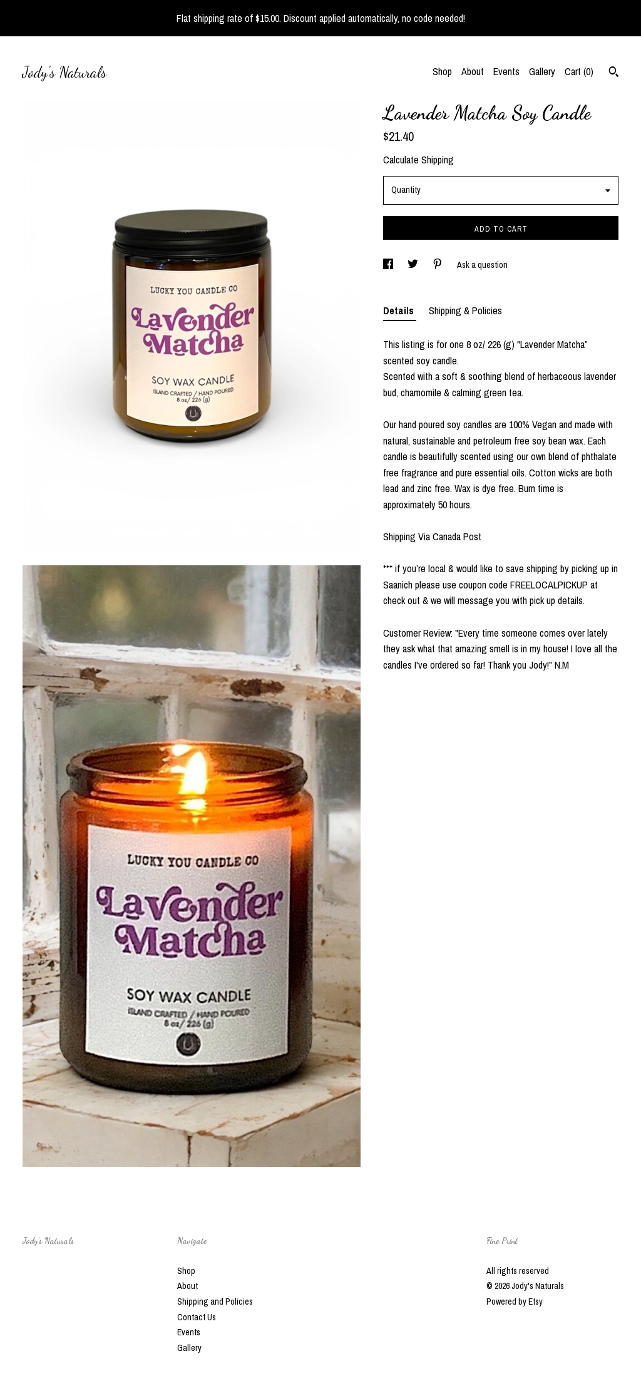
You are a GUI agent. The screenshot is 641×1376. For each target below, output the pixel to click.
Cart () (579, 71)
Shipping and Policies (215, 1301)
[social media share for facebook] (389, 264)
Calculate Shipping (418, 160)
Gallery (542, 71)
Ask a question (482, 264)
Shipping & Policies (465, 310)
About (472, 71)
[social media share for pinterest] (438, 264)
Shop (442, 71)
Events (506, 71)
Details (399, 310)
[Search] (613, 73)
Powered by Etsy (514, 1301)
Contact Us (196, 1317)
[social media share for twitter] (414, 264)
